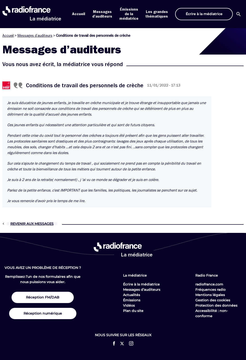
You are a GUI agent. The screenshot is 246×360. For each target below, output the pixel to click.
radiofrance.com (209, 284)
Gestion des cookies (212, 300)
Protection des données (216, 305)
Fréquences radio (210, 289)
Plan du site (133, 311)
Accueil (78, 14)
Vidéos (129, 305)
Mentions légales (210, 295)
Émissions (131, 300)
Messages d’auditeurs (34, 35)
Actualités (131, 295)
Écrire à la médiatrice (141, 284)
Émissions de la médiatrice (128, 13)
